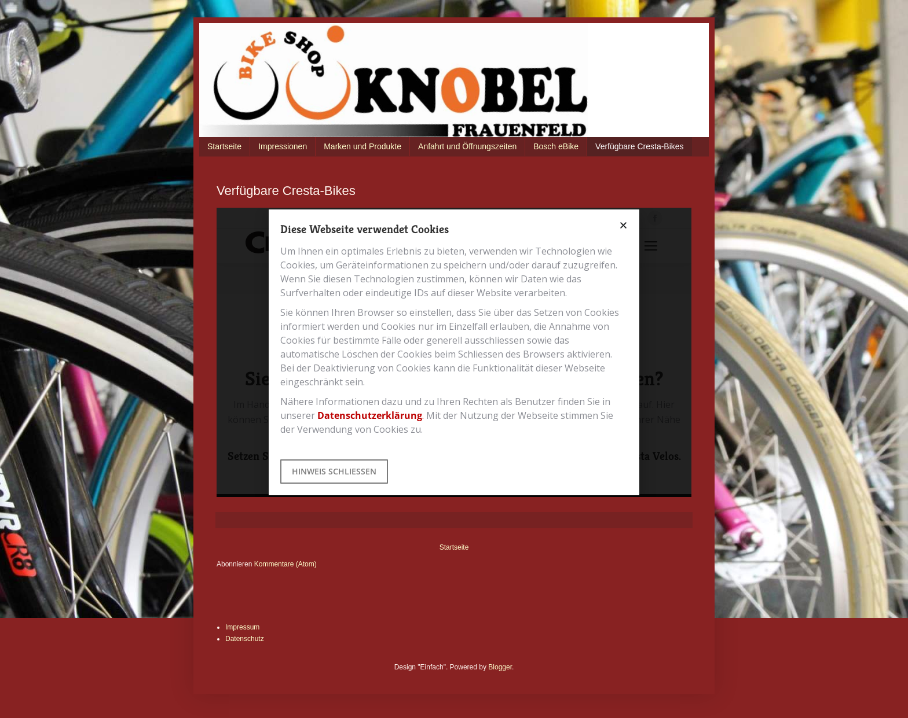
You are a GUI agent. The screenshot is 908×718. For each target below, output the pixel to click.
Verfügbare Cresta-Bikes (639, 146)
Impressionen (282, 146)
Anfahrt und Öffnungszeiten (467, 146)
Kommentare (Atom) (285, 564)
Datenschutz (244, 639)
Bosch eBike (556, 146)
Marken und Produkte (362, 146)
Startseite (224, 146)
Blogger (500, 667)
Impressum (242, 627)
